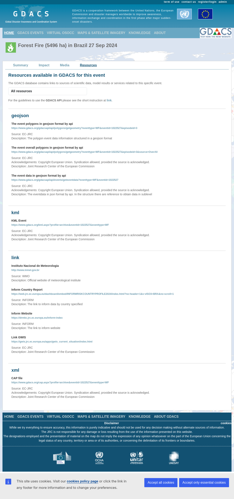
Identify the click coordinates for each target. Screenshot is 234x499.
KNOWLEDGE (140, 33)
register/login (207, 1)
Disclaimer (111, 423)
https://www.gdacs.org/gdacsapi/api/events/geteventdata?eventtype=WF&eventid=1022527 (64, 179)
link (109, 100)
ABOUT (160, 33)
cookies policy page (82, 481)
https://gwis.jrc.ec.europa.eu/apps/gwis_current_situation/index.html (51, 341)
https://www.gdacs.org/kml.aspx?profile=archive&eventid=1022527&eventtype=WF (60, 224)
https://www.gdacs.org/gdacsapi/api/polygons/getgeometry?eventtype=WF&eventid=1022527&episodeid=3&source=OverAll (84, 152)
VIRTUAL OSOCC (60, 33)
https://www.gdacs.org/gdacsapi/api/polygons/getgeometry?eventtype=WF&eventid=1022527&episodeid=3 (74, 128)
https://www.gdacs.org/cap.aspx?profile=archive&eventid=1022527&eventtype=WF (60, 382)
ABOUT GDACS (166, 416)
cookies (226, 423)
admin (223, 1)
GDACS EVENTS (30, 33)
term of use (172, 1)
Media (64, 65)
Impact (44, 65)
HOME (9, 33)
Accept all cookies (161, 482)
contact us (189, 1)
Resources (88, 65)
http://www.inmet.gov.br (25, 270)
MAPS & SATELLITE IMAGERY (101, 33)
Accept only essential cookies (204, 482)
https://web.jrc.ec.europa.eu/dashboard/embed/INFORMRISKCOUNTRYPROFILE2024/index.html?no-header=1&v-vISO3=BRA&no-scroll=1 (92, 294)
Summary (20, 65)
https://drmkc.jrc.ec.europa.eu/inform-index (37, 317)
